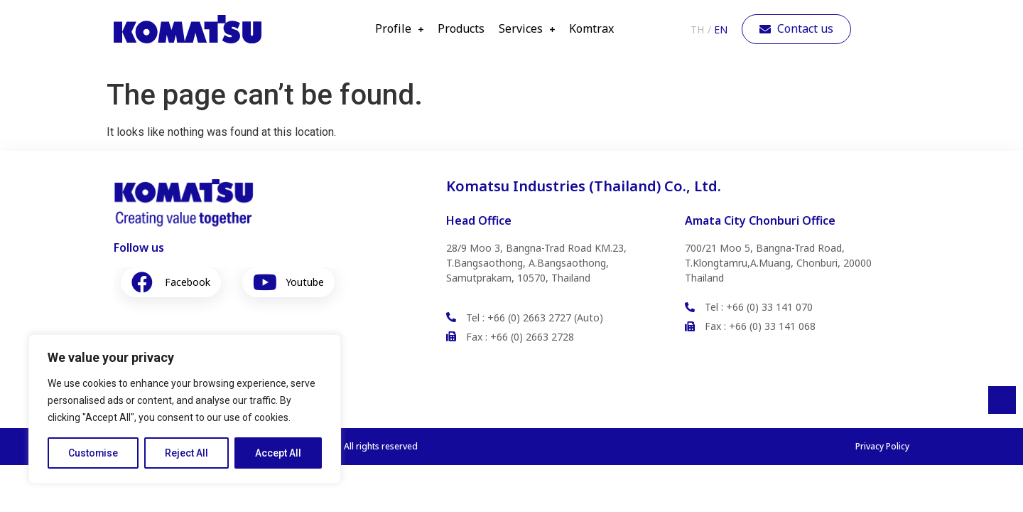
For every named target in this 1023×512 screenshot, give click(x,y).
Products (461, 29)
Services (527, 29)
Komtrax (591, 29)
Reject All (187, 453)
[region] (184, 409)
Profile (399, 29)
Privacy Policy (882, 446)
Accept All (278, 453)
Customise (93, 453)
